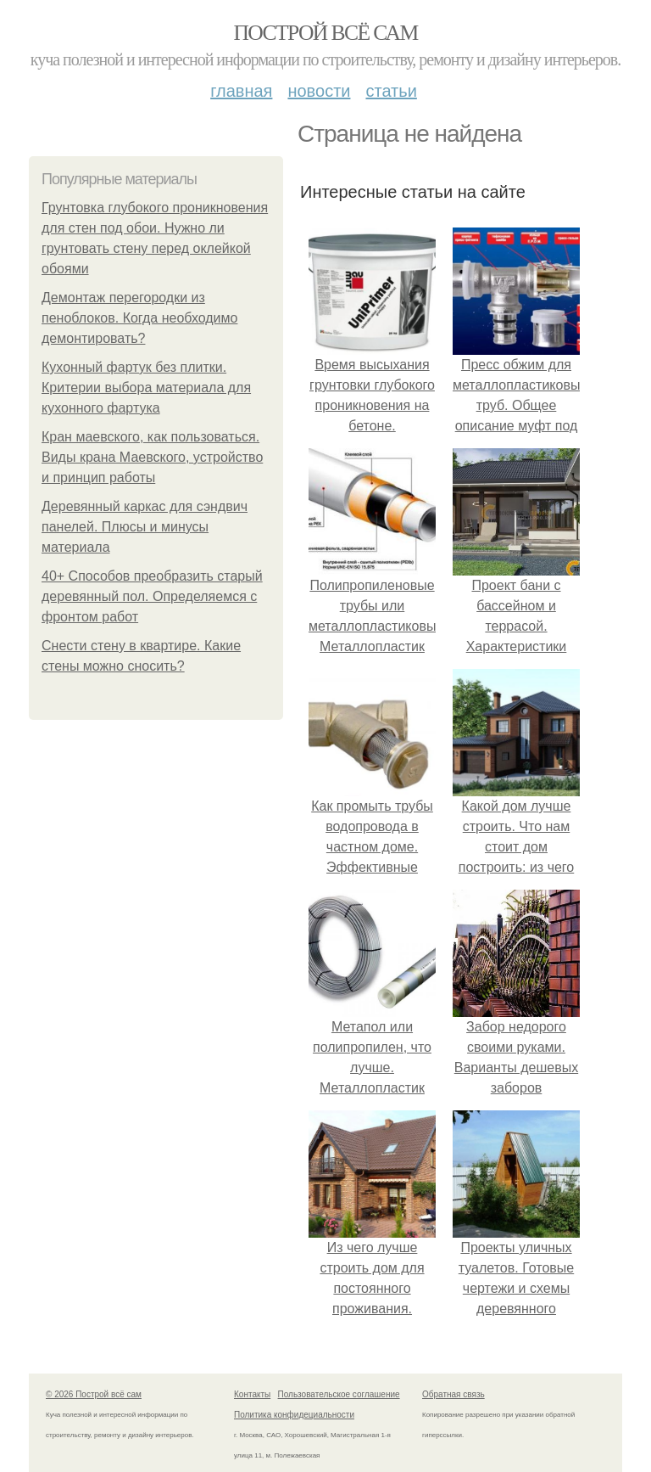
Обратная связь (453, 1394)
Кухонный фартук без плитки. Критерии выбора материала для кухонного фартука (146, 387)
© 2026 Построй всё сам (94, 1394)
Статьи (390, 90)
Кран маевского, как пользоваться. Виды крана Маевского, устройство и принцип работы (152, 457)
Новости (318, 90)
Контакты (252, 1394)
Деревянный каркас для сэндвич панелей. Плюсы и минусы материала (145, 526)
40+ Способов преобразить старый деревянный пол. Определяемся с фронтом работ (152, 596)
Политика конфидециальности (294, 1414)
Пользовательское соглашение (339, 1394)
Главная (241, 90)
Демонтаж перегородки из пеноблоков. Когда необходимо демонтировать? (139, 318)
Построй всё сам (325, 32)
